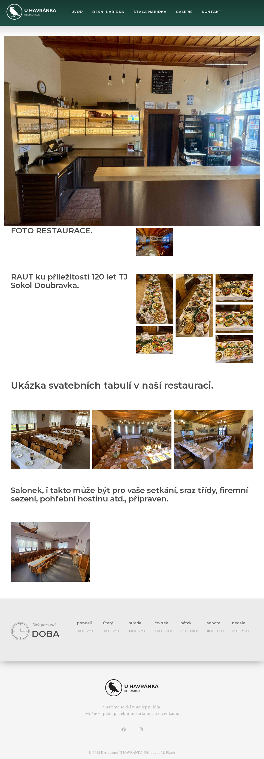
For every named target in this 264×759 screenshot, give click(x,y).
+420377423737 (234, 33)
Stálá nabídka (150, 12)
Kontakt (211, 12)
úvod (77, 12)
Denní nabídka (108, 12)
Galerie (184, 12)
